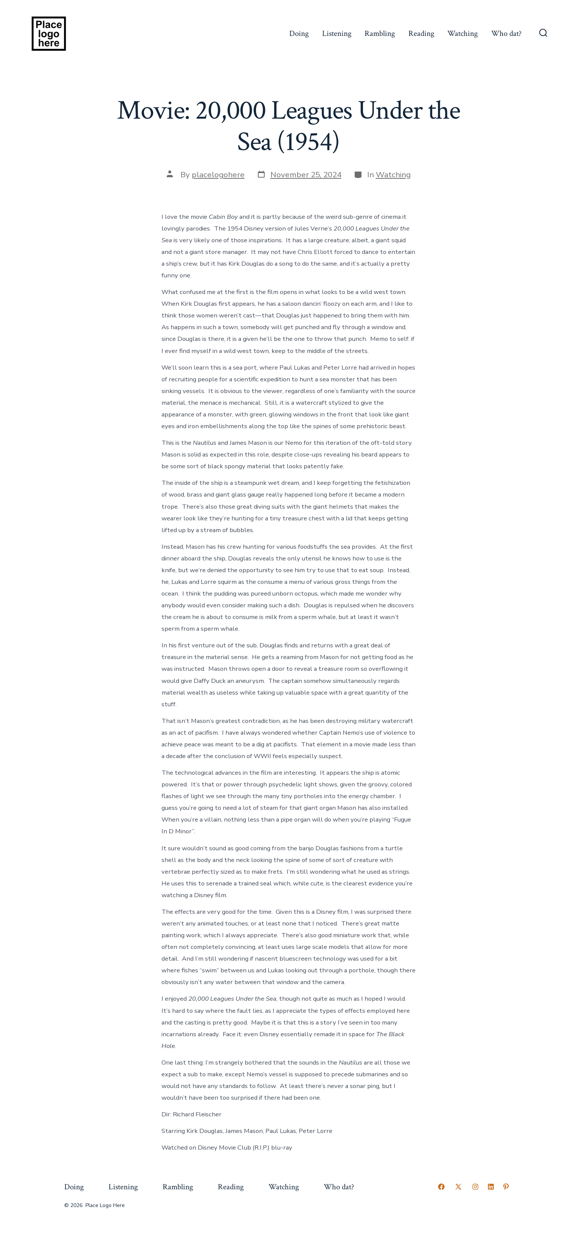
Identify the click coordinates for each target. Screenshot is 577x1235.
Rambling (380, 33)
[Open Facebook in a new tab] (441, 1186)
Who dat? (506, 33)
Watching (462, 33)
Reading (421, 33)
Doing (299, 33)
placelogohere (218, 174)
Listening (337, 33)
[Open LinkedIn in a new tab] (491, 1186)
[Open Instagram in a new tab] (475, 1186)
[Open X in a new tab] (458, 1186)
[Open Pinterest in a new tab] (506, 1186)
